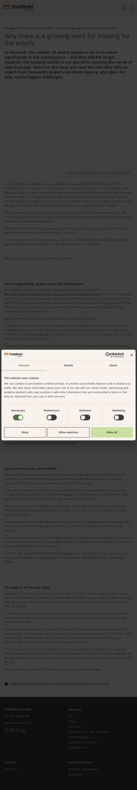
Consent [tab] (23, 365)
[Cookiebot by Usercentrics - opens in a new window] (108, 355)
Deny (25, 432)
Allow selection (68, 432)
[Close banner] (131, 355)
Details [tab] (68, 365)
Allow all (111, 432)
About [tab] (113, 365)
